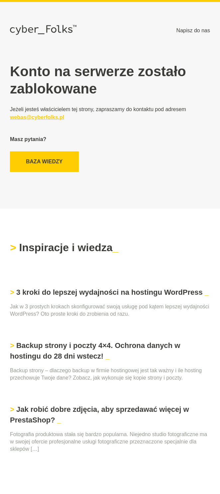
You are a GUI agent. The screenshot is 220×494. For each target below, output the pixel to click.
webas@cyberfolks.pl (37, 117)
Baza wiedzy (44, 161)
